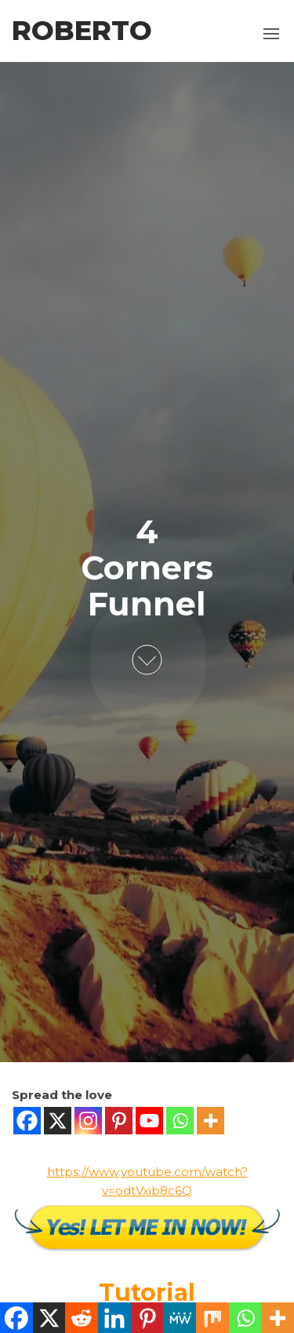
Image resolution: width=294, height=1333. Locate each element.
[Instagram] (88, 1120)
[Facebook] (27, 1120)
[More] (210, 1120)
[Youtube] (149, 1120)
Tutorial (147, 1292)
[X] (57, 1120)
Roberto (82, 30)
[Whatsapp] (180, 1120)
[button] (271, 33)
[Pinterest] (118, 1120)
